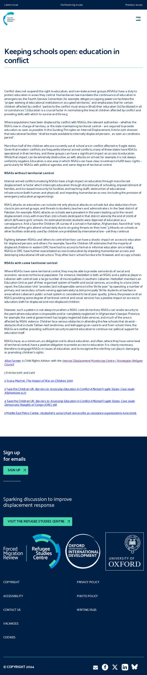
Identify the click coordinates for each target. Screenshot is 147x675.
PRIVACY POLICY (88, 582)
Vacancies (10, 624)
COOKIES (9, 637)
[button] (140, 19)
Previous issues (134, 5)
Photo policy (87, 596)
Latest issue (11, 5)
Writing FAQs (87, 610)
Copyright (11, 582)
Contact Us (12, 610)
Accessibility (13, 596)
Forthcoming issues (72, 5)
